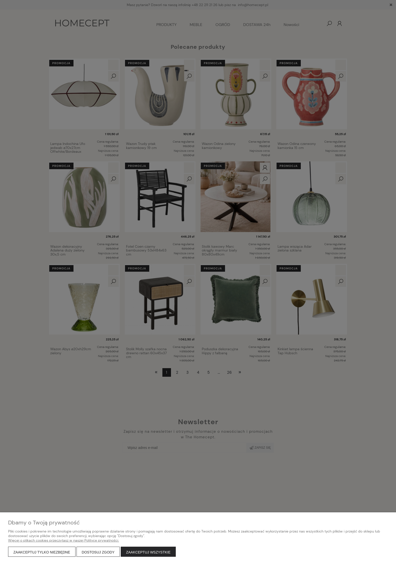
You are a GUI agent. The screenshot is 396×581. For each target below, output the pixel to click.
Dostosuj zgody (98, 552)
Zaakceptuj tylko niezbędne (41, 552)
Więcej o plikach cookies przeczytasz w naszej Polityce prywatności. (63, 540)
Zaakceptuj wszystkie (148, 552)
